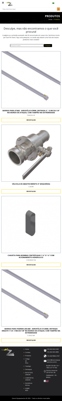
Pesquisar (48, 45)
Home (50, 19)
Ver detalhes (31, 120)
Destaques (28, 369)
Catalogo (28, 366)
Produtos (28, 356)
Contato (27, 352)
